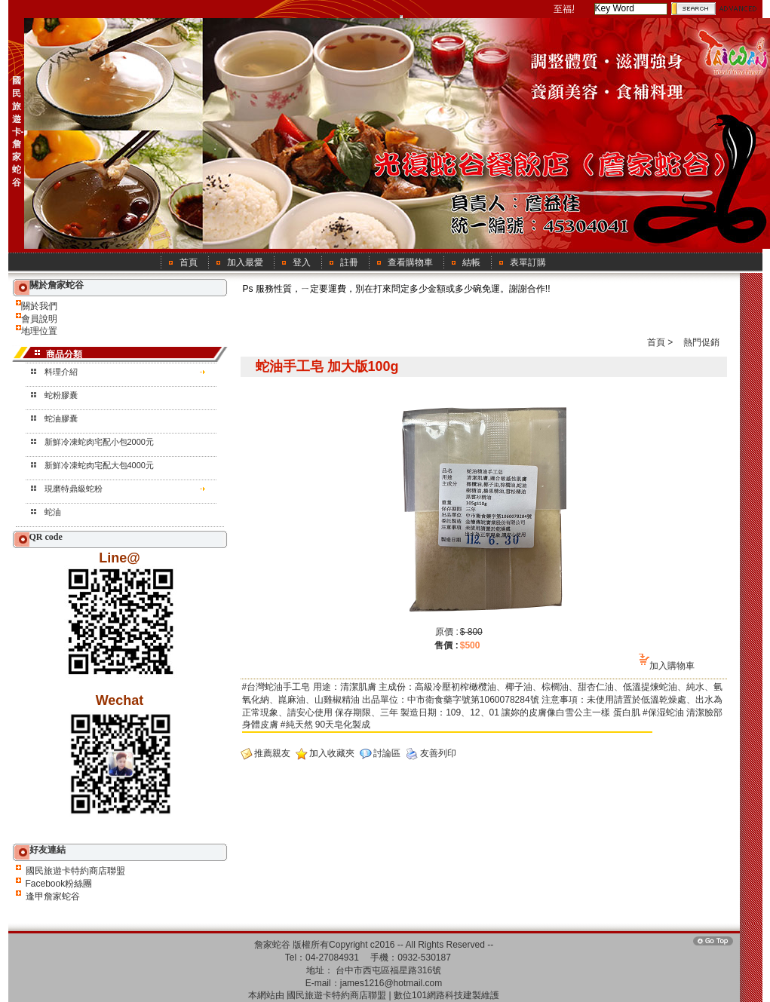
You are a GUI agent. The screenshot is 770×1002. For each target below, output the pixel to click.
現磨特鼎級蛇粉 (73, 488)
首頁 (656, 342)
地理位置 (39, 331)
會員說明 (39, 319)
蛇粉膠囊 (61, 395)
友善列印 (438, 753)
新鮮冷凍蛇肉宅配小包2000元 (99, 441)
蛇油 (52, 511)
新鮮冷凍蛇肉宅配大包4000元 (99, 465)
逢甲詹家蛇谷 (53, 896)
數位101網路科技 (428, 995)
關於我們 (39, 306)
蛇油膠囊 (61, 418)
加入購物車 (672, 665)
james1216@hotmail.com (391, 983)
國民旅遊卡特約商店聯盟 (75, 871)
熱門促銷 (701, 342)
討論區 (386, 753)
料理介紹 (61, 371)
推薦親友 (272, 753)
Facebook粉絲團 (59, 883)
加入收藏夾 (331, 753)
